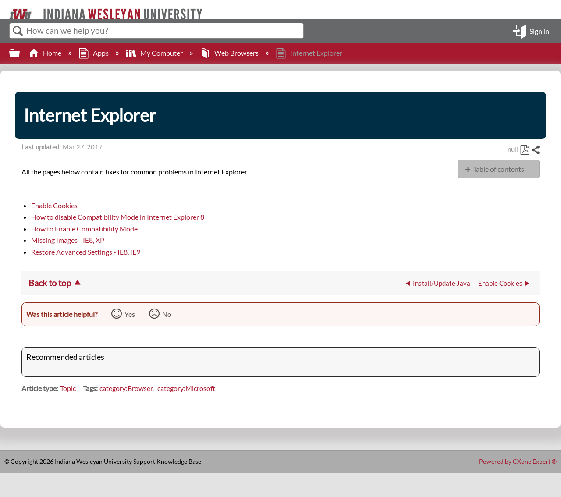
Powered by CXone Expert (518, 461)
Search (18, 31)
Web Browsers (230, 53)
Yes (129, 314)
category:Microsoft (186, 388)
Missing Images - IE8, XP (67, 240)
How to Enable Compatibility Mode (84, 228)
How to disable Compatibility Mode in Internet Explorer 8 (117, 217)
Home (45, 53)
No (166, 314)
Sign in (539, 30)
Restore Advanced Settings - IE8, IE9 (85, 252)
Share (535, 150)
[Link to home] (5, 9)
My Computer (155, 53)
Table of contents (498, 169)
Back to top (49, 282)
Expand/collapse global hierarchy (20, 53)
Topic (68, 388)
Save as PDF (524, 150)
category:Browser (126, 388)
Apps (94, 53)
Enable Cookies (54, 205)
